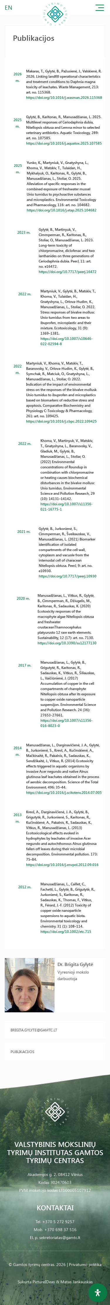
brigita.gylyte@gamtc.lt (34, 1029)
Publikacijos (22, 1051)
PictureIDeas (44, 1281)
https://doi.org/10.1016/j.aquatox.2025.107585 (64, 143)
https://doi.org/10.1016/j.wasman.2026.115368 (64, 97)
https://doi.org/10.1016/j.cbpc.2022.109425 (61, 421)
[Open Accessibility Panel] (97, 1292)
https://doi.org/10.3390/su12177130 (67, 642)
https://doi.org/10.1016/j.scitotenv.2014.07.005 (64, 792)
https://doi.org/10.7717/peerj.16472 (68, 271)
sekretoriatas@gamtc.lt (59, 1237)
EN (9, 7)
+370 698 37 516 (60, 1229)
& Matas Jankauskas (74, 1281)
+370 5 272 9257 (58, 1221)
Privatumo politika (85, 1264)
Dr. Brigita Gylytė (75, 964)
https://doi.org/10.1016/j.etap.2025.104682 (62, 210)
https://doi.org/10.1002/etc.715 (65, 931)
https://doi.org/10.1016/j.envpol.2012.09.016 (62, 864)
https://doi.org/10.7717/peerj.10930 (68, 576)
